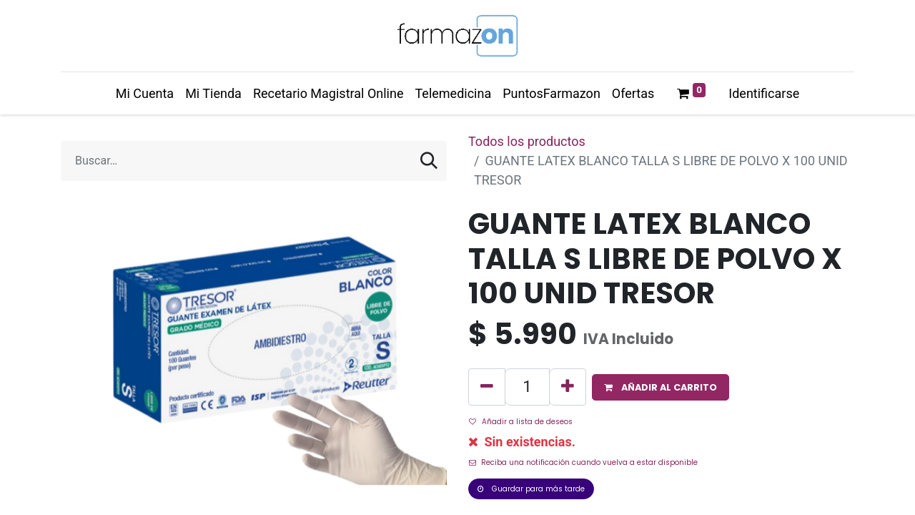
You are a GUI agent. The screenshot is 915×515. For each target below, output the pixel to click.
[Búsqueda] (429, 161)
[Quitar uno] (486, 387)
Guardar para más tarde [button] (531, 489)
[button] (660, 387)
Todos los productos (526, 141)
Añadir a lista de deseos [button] (521, 421)
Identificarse (763, 93)
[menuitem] (144, 93)
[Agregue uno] (567, 387)
